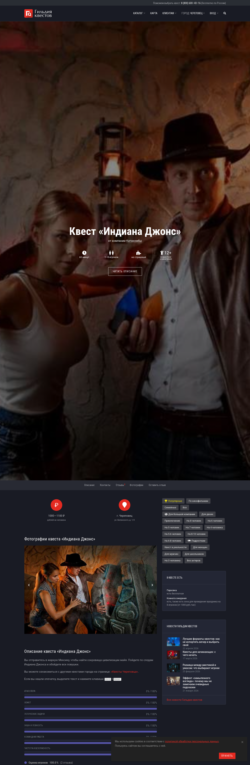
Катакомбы (134, 241)
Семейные (170, 507)
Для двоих (207, 514)
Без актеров (193, 560)
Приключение (172, 520)
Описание (89, 485)
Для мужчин (171, 554)
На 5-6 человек (173, 534)
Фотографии (136, 485)
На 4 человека (215, 527)
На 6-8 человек (173, 540)
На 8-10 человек (197, 534)
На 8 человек (194, 520)
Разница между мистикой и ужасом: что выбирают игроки (201, 667)
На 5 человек (172, 527)
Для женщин (200, 547)
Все (185, 507)
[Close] (242, 741)
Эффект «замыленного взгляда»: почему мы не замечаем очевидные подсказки (197, 683)
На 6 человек (215, 520)
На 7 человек (193, 527)
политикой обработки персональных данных (192, 741)
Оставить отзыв (157, 485)
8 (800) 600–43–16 (191, 3)
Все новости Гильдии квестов (184, 699)
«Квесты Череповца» (124, 671)
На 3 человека (172, 560)
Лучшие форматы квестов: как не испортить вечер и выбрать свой (201, 641)
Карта (153, 13)
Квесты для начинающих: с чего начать (199, 653)
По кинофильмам (198, 501)
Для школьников (194, 554)
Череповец (193, 13)
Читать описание (125, 271)
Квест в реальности (176, 547)
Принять (227, 755)
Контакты (105, 485)
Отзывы (120, 485)
